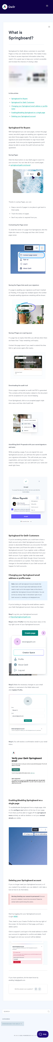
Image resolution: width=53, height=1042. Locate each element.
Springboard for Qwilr (12, 1024)
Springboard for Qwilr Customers (22, 102)
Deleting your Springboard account (23, 116)
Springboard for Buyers (19, 98)
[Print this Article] (49, 27)
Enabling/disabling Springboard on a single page (28, 112)
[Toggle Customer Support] (43, 1034)
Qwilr (17, 1035)
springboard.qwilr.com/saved (20, 165)
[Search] (26, 1011)
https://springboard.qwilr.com (20, 617)
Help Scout (35, 1035)
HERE (15, 916)
